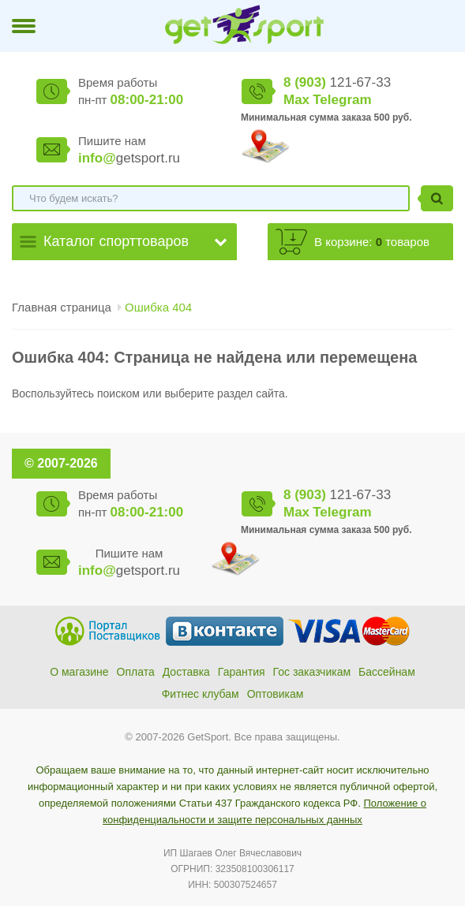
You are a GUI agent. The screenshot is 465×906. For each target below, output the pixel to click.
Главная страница (61, 307)
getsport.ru (129, 158)
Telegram (342, 99)
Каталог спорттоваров (116, 241)
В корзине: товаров (371, 241)
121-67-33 (337, 82)
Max (296, 99)
